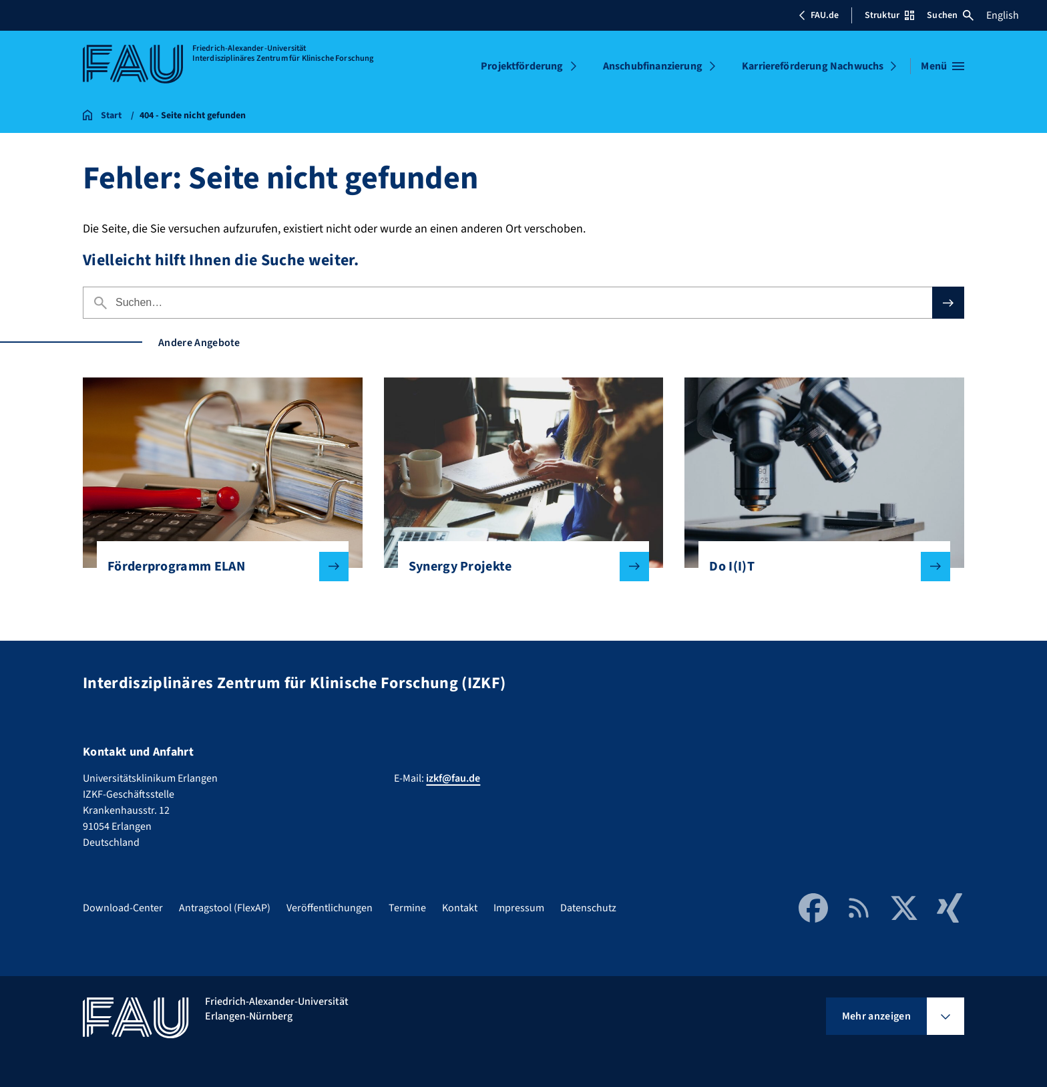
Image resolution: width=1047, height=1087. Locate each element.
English (1002, 15)
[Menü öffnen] (942, 66)
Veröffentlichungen (329, 908)
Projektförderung (522, 66)
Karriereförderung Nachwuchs (812, 66)
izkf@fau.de (453, 778)
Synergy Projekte (518, 566)
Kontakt (459, 908)
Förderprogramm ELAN (217, 566)
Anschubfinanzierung (652, 66)
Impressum (518, 908)
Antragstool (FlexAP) (224, 908)
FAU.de (818, 15)
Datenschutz (588, 908)
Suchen (950, 15)
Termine (407, 908)
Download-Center (123, 908)
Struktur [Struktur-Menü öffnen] (889, 15)
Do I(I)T (819, 566)
